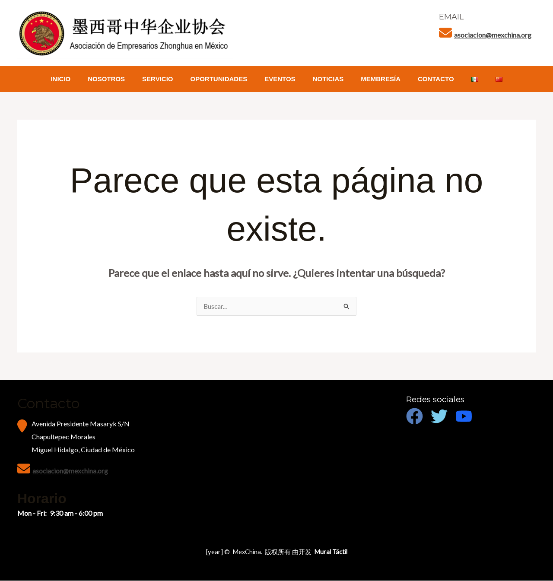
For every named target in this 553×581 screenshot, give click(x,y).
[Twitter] (439, 416)
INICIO (80, 79)
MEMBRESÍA (374, 79)
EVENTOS (282, 79)
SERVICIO (168, 79)
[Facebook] (414, 416)
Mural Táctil (330, 552)
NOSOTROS (121, 79)
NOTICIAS (326, 79)
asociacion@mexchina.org (492, 35)
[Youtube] (463, 416)
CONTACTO (425, 79)
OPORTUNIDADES (225, 79)
